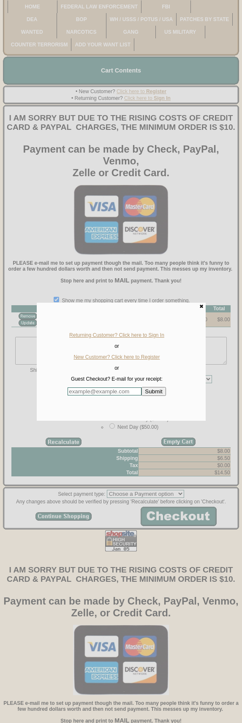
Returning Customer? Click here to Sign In (116, 335)
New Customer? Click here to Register (116, 357)
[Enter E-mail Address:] (104, 391)
